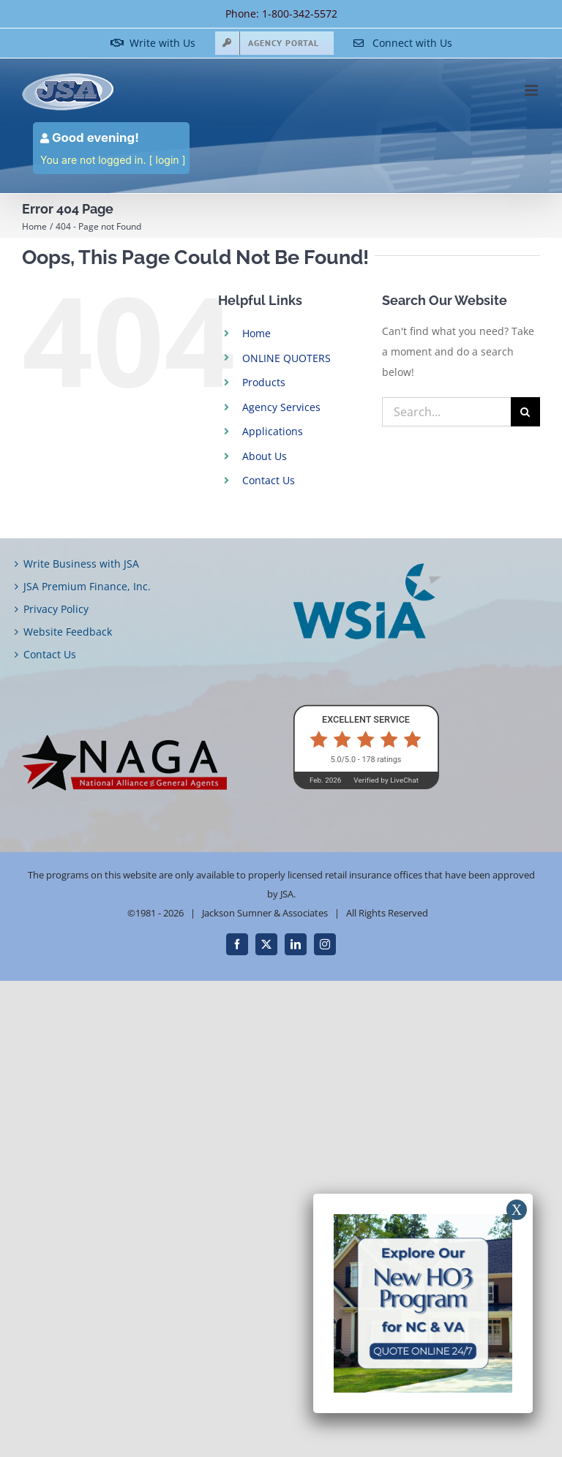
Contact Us (268, 480)
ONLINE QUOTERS (286, 358)
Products (263, 382)
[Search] (525, 411)
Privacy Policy (56, 609)
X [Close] (517, 1210)
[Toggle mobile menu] (532, 90)
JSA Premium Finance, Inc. (87, 586)
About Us (264, 456)
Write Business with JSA (81, 564)
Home (256, 333)
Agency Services (281, 407)
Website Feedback (67, 632)
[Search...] (446, 411)
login (167, 160)
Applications (272, 431)
